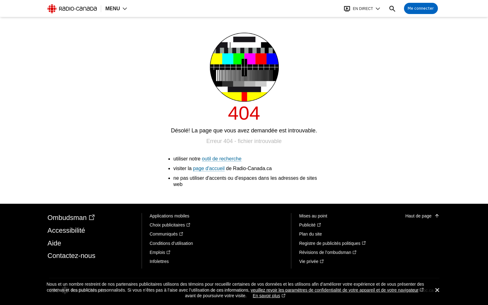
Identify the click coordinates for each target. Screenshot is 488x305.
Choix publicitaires (170, 225)
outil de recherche (222, 158)
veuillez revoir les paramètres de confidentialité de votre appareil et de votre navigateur (337, 290)
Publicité (310, 225)
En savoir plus (269, 296)
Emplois (160, 252)
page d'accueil (209, 168)
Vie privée (311, 261)
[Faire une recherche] (392, 8)
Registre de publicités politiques (332, 243)
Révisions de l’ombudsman (328, 252)
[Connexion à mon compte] (421, 8)
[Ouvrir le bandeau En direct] (362, 8)
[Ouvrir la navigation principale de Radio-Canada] (116, 8)
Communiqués (167, 234)
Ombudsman (72, 217)
